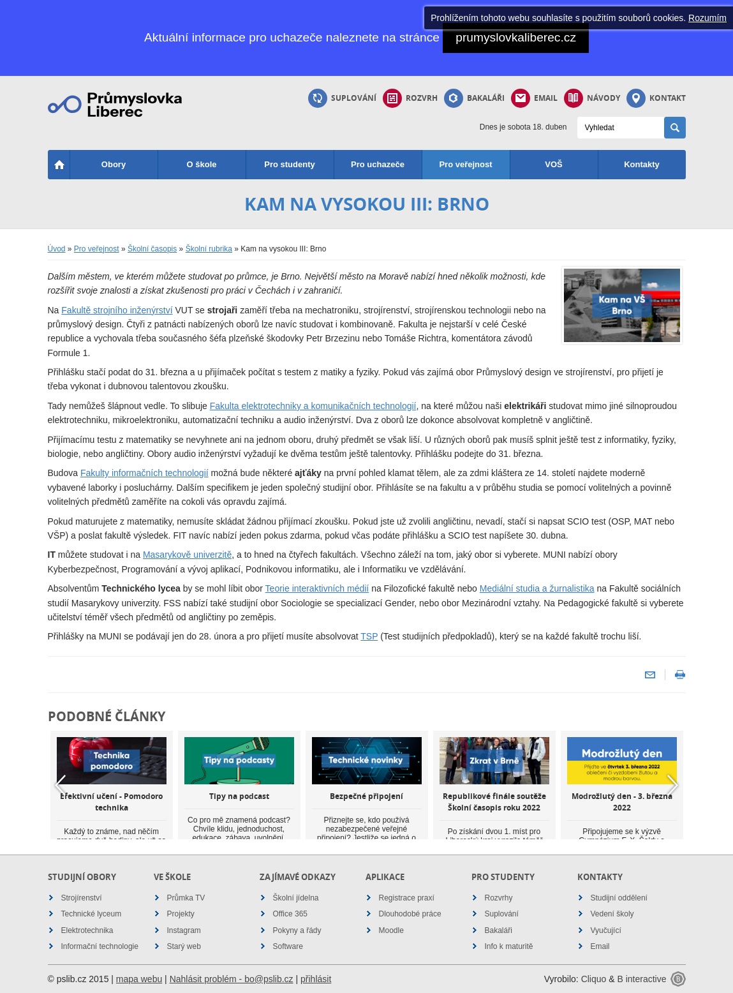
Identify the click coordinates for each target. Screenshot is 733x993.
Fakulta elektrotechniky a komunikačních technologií (313, 406)
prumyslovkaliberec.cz (515, 37)
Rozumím (707, 18)
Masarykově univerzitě (187, 554)
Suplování (342, 98)
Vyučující (606, 930)
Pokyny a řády (297, 930)
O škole (202, 164)
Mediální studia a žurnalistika (537, 588)
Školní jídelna (296, 897)
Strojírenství (81, 897)
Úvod (57, 248)
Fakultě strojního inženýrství (116, 310)
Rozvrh (410, 98)
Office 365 (290, 913)
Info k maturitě (509, 946)
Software (288, 946)
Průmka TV (186, 897)
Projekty (181, 913)
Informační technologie (99, 946)
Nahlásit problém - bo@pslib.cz (231, 979)
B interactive (641, 979)
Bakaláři (474, 98)
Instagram (184, 930)
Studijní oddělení (619, 897)
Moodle (391, 930)
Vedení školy (612, 913)
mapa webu (139, 979)
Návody (592, 98)
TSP (369, 636)
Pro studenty (289, 164)
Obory (113, 164)
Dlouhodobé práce (410, 913)
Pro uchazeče (377, 164)
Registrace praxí (406, 897)
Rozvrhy (499, 897)
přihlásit (315, 979)
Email (534, 98)
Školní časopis (152, 248)
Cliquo (594, 979)
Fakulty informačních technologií (144, 473)
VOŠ (553, 164)
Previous (60, 785)
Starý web (184, 946)
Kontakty (642, 164)
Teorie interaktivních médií (317, 588)
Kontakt (656, 98)
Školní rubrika (209, 248)
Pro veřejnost (465, 164)
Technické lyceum (91, 913)
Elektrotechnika (87, 930)
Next (673, 785)
